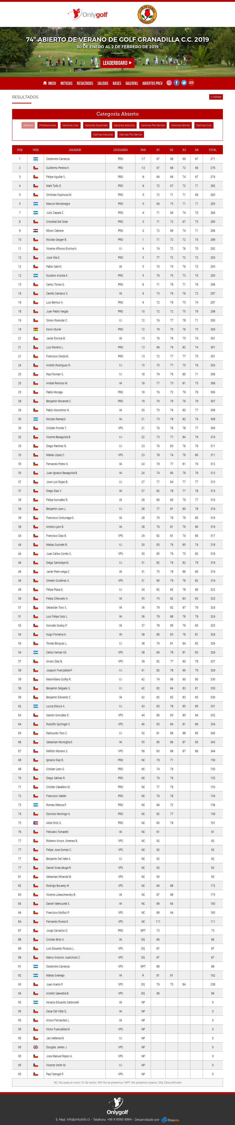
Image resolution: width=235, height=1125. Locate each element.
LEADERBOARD (117, 63)
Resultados (85, 83)
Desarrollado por (157, 1120)
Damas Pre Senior (130, 134)
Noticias (66, 83)
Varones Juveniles (96, 125)
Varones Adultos (124, 125)
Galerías (132, 83)
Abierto (28, 125)
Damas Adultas (103, 134)
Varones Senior (180, 125)
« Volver (216, 96)
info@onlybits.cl (78, 1119)
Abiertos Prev (152, 83)
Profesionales (47, 125)
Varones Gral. (70, 125)
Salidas (103, 83)
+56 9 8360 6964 (119, 1119)
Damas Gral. (204, 125)
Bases (117, 83)
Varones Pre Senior (153, 125)
